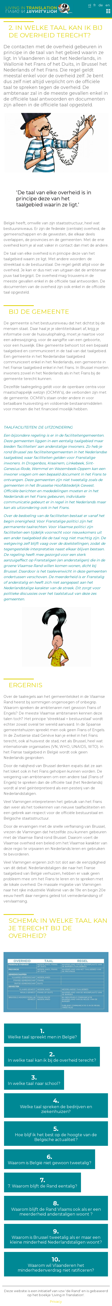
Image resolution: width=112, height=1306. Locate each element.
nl (89, 5)
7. (42, 1182)
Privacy (56, 1301)
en (107, 5)
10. (56, 1264)
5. (56, 1133)
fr (95, 5)
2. (52, 1057)
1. (42, 1033)
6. (49, 1159)
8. (56, 1208)
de (100, 5)
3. (34, 1080)
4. (56, 1105)
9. (56, 1236)
